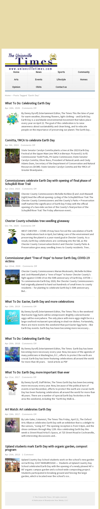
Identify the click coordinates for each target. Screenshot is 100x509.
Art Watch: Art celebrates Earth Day (28, 409)
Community (84, 72)
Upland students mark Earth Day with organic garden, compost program (46, 448)
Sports (61, 72)
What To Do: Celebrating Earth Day (27, 103)
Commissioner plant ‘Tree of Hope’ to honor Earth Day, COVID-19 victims (47, 259)
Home (16, 72)
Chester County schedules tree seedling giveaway (37, 221)
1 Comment (28, 455)
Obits (39, 86)
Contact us (61, 86)
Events (38, 79)
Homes (83, 79)
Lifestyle (61, 79)
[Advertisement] (50, 24)
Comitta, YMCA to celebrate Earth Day (30, 140)
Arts (16, 79)
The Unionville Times (43, 497)
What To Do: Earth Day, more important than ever (37, 372)
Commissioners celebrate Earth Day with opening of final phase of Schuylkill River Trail (48, 182)
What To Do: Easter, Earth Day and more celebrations (39, 302)
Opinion (16, 86)
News (39, 72)
